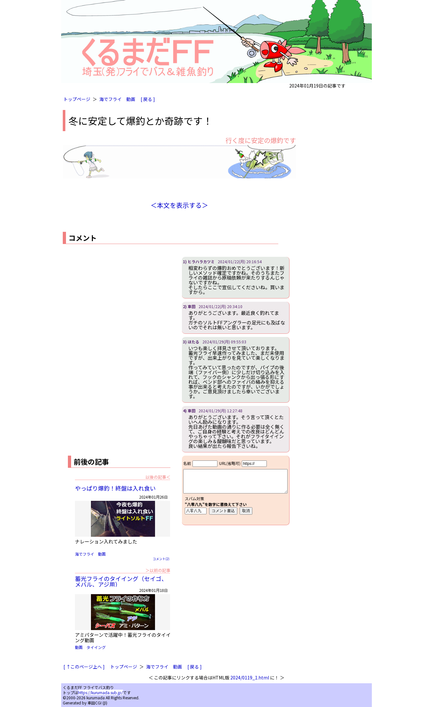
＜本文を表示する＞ (179, 205)
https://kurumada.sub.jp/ (100, 692)
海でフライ (110, 99)
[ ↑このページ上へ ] (84, 666)
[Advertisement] (116, 302)
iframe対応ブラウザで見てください (236, 490)
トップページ (76, 99)
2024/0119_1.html (249, 677)
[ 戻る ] (148, 99)
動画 (130, 99)
